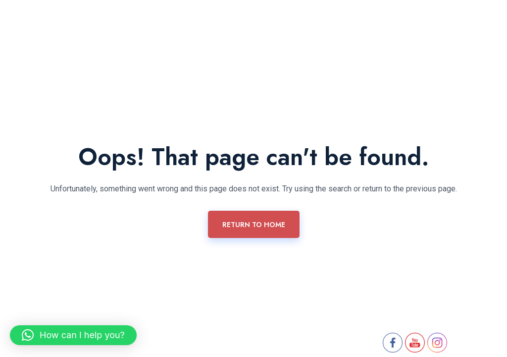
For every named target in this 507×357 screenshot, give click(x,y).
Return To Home (253, 225)
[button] (73, 335)
